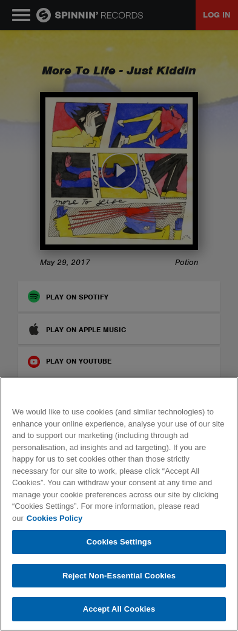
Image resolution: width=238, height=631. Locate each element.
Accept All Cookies (119, 608)
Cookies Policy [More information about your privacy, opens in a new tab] (54, 518)
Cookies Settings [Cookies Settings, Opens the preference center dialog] (119, 541)
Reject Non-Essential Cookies (119, 575)
